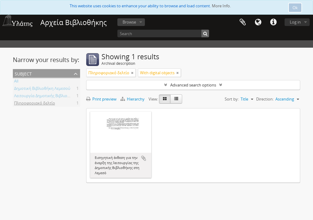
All (16, 82)
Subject (23, 73)
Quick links (273, 22)
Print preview (101, 99)
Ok (295, 7)
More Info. (221, 6)
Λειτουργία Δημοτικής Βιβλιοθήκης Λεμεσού (54, 96)
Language (258, 22)
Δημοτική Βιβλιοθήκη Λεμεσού (42, 89)
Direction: (265, 99)
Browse (129, 22)
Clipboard (242, 22)
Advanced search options (193, 85)
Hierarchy (132, 99)
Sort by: (232, 99)
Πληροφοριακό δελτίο (34, 104)
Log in (295, 22)
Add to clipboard (144, 158)
